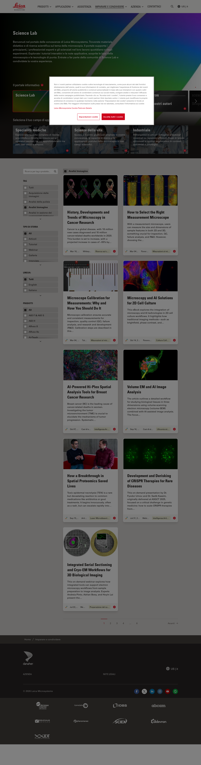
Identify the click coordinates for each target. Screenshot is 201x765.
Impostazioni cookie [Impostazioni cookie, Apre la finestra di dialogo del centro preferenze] (88, 117)
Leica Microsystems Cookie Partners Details (73, 108)
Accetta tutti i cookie (113, 117)
